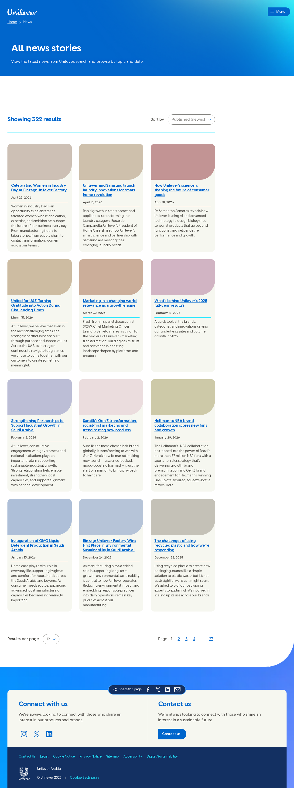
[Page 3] (186, 640)
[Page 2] (179, 640)
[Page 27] (211, 640)
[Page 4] (194, 640)
